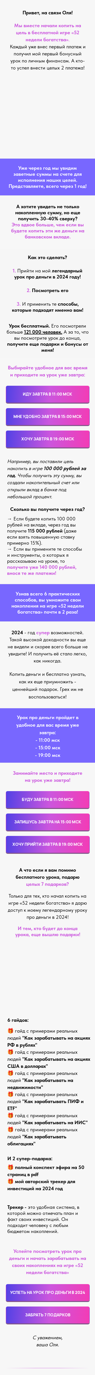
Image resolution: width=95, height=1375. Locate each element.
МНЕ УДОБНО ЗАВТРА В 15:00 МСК (47, 416)
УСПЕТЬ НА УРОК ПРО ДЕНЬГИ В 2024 (47, 1292)
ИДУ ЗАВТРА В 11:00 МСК (47, 394)
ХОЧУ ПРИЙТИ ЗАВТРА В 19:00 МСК (47, 844)
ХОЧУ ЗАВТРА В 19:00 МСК (47, 439)
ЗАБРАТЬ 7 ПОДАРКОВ (47, 1315)
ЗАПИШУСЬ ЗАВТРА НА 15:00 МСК (47, 822)
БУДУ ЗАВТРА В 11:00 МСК (47, 799)
